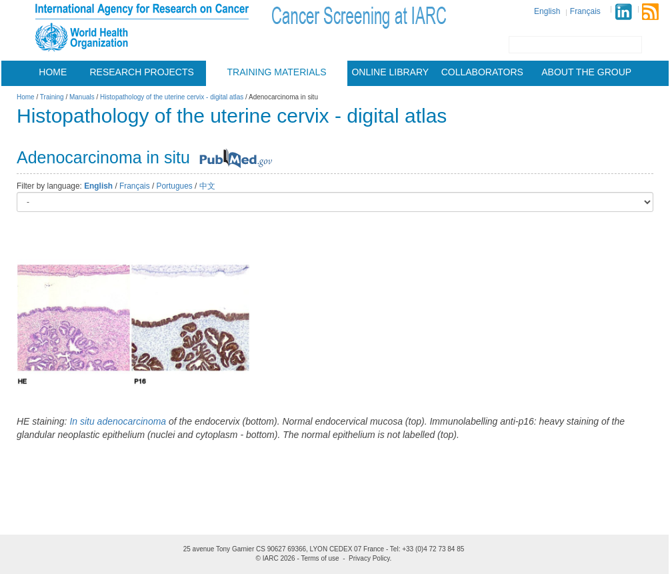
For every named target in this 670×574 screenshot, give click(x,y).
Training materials (277, 72)
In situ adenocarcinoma (117, 421)
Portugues (175, 186)
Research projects (142, 72)
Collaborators (482, 72)
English (547, 11)
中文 (207, 186)
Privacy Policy (369, 558)
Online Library (390, 72)
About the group (586, 72)
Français (585, 11)
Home (53, 72)
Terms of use (320, 558)
